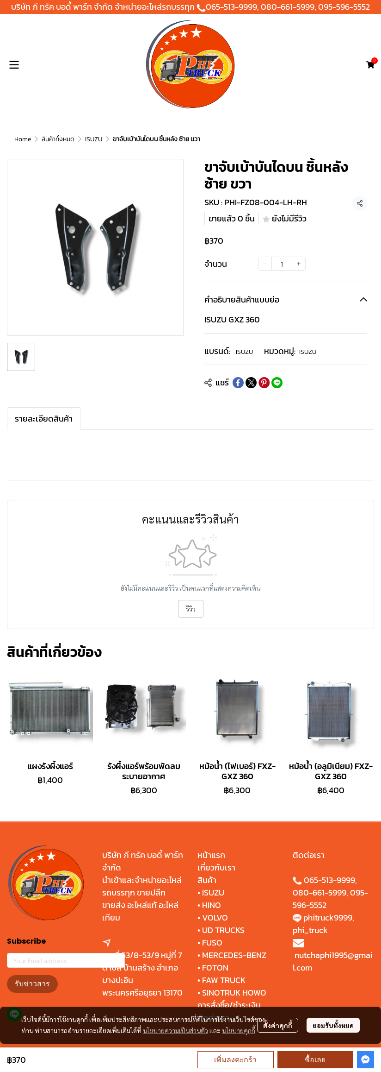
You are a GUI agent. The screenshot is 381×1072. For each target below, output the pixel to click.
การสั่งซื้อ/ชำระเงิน (229, 1005)
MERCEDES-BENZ (234, 955)
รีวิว (191, 609)
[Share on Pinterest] (264, 382)
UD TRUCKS (223, 930)
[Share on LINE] (277, 382)
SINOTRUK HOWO (234, 992)
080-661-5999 (287, 6)
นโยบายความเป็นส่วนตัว (175, 1030)
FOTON (214, 967)
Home (22, 139)
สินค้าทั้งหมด (58, 139)
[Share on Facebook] (238, 382)
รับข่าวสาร (32, 983)
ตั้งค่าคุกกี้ (277, 1025)
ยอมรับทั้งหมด (333, 1025)
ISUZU (93, 139)
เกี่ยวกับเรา (216, 867)
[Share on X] (251, 382)
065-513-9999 (231, 6)
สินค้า (206, 880)
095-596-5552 (344, 6)
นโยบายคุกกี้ (238, 1030)
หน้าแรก (211, 855)
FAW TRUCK (224, 980)
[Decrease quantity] (264, 263)
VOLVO (215, 917)
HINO (211, 905)
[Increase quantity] (298, 263)
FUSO (212, 942)
